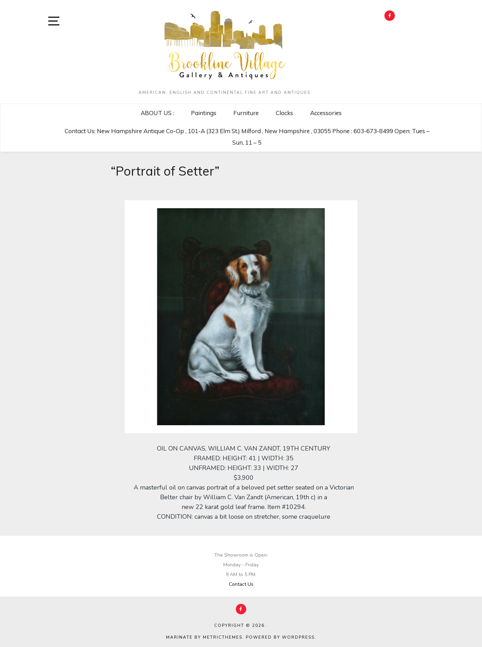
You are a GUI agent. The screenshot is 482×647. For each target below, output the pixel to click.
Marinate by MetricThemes (204, 637)
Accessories (326, 112)
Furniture (246, 112)
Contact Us (241, 584)
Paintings (203, 112)
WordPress (298, 637)
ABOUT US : (157, 112)
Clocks (284, 112)
